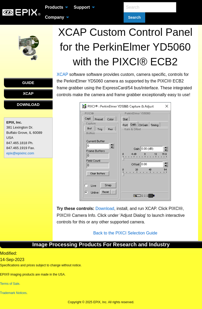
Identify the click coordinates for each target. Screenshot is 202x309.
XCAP (28, 93)
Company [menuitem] (54, 17)
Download (104, 208)
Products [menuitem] (54, 7)
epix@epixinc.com (20, 153)
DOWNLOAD (28, 104)
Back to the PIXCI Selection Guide (125, 233)
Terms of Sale (9, 284)
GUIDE (28, 83)
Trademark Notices (13, 293)
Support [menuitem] (82, 7)
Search (134, 17)
